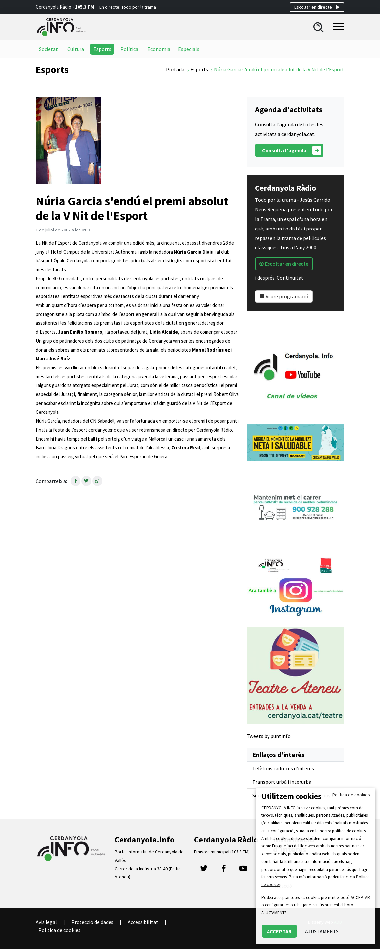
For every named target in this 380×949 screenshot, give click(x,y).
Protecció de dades (92, 922)
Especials (188, 49)
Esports (102, 49)
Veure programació (283, 296)
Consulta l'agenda (291, 150)
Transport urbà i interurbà (281, 782)
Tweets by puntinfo (269, 736)
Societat (48, 49)
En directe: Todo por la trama (127, 7)
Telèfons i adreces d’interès (283, 768)
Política (129, 49)
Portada (175, 69)
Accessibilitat (143, 922)
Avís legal (46, 922)
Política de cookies (59, 930)
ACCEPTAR (279, 931)
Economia (158, 49)
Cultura (75, 49)
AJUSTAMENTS (322, 931)
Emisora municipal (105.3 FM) (222, 852)
